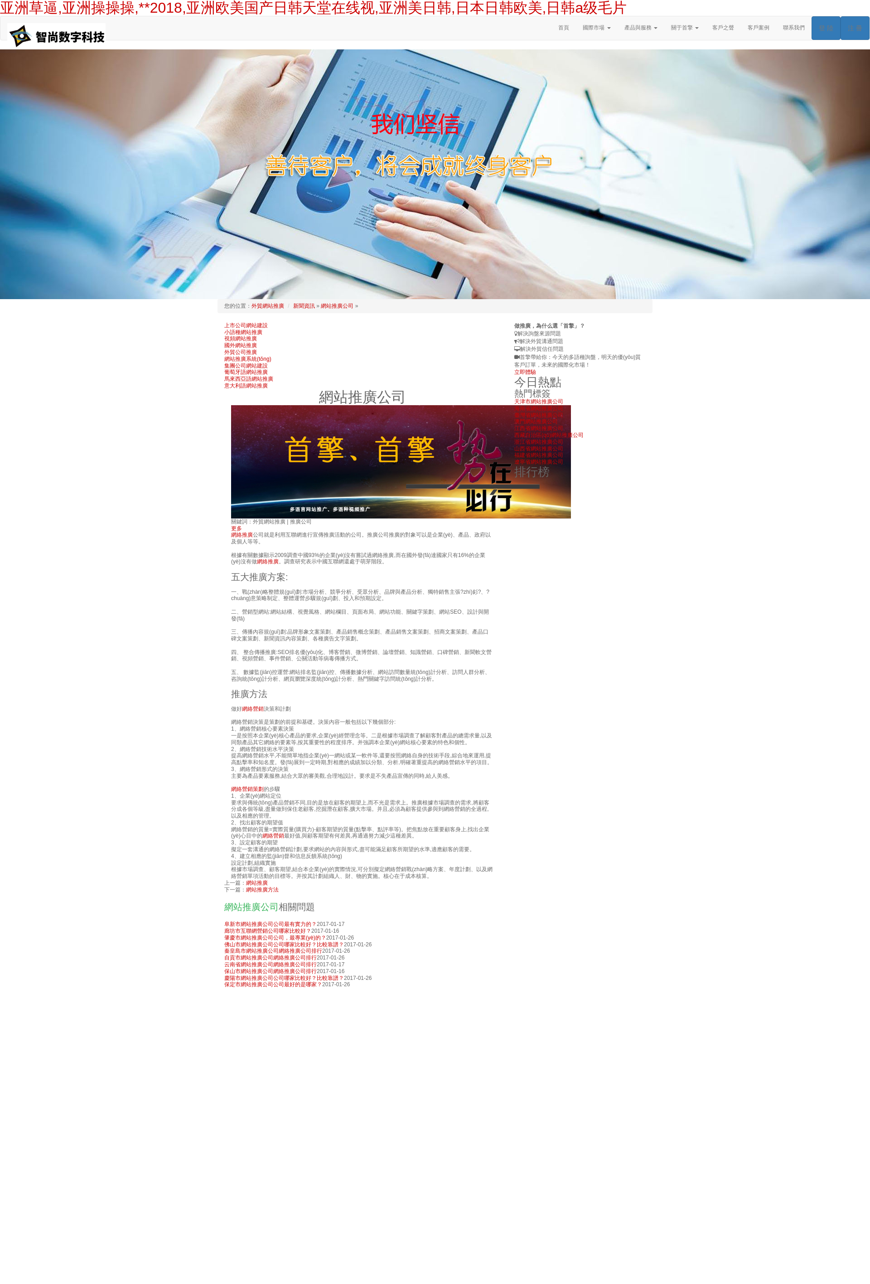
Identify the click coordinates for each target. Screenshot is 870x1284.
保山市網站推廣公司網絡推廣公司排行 (270, 971)
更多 (236, 528)
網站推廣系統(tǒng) (247, 359)
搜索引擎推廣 (608, 1252)
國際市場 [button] (596, 27)
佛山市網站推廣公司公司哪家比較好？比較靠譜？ (284, 944)
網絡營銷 (253, 709)
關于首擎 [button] (685, 27)
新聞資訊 (304, 306)
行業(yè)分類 (464, 1259)
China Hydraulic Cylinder (512, 1259)
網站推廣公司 (337, 306)
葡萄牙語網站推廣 (246, 372)
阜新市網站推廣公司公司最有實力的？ (270, 924)
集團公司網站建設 (246, 366)
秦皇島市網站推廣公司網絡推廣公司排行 (273, 951)
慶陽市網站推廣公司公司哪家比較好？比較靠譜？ (284, 978)
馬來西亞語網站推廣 (248, 379)
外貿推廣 (446, 1252)
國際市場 (506, 1252)
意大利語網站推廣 (246, 386)
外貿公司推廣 (240, 352)
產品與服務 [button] (640, 27)
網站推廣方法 (262, 890)
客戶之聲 (723, 27)
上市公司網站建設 (246, 325)
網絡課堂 (235, 1279)
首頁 (563, 27)
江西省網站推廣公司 (538, 428)
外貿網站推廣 (267, 306)
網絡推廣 (242, 535)
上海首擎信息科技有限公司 (515, 1245)
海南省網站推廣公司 (538, 408)
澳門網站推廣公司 (536, 421)
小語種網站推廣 (243, 332)
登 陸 (826, 28)
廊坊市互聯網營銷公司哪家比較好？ (267, 931)
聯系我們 (794, 27)
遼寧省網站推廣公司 (538, 462)
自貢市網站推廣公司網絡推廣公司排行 (270, 958)
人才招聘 (235, 1272)
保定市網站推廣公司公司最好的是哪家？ (273, 984)
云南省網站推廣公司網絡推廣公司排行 (270, 964)
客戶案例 (758, 27)
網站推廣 (257, 883)
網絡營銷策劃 (247, 789)
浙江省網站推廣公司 (538, 442)
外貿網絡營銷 (476, 1252)
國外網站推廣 (240, 345)
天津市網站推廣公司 (538, 401)
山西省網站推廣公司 (538, 449)
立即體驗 (525, 372)
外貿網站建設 (536, 1252)
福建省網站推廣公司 (538, 455)
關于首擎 (235, 1252)
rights (613, 1245)
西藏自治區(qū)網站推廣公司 (549, 435)
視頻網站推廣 (240, 338)
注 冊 (855, 28)
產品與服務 (237, 1259)
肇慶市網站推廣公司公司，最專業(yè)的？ (275, 938)
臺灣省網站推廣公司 (538, 415)
